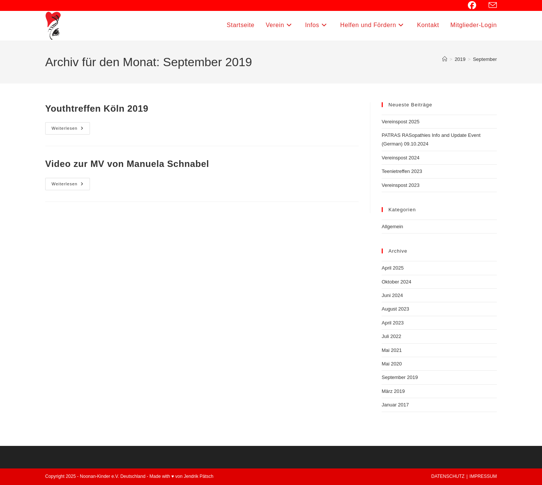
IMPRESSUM (483, 476)
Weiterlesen (71, 130)
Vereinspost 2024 (400, 158)
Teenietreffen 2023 (402, 171)
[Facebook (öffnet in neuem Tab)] (476, 5)
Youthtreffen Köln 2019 (96, 108)
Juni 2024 (392, 295)
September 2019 (400, 377)
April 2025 (393, 268)
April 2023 (393, 323)
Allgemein (392, 226)
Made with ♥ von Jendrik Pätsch (181, 476)
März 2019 (393, 391)
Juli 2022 (391, 336)
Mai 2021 (392, 350)
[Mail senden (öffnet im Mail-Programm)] (491, 5)
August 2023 (395, 309)
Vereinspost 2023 (400, 185)
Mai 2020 (392, 364)
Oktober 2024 (396, 282)
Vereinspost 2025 (400, 121)
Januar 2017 (395, 405)
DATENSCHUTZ (447, 476)
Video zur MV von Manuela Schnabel (127, 164)
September (485, 59)
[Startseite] (444, 59)
